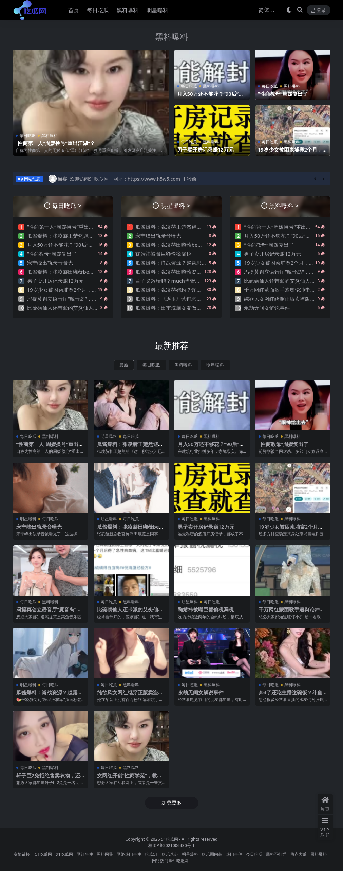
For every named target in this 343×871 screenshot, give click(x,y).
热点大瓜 (298, 853)
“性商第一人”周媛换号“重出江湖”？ (55, 143)
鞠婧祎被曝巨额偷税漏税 (163, 253)
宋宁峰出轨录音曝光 (50, 262)
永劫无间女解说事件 (267, 307)
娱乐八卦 (170, 853)
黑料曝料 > (284, 205)
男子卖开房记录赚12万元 (205, 149)
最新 (123, 365)
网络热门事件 (129, 853)
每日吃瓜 (27, 136)
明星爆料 (190, 853)
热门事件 (234, 853)
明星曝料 (215, 365)
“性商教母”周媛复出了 (283, 94)
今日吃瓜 (254, 853)
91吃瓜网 (169, 838)
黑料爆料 (318, 853)
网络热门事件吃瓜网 (170, 859)
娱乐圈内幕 (212, 853)
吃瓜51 (151, 853)
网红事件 (85, 853)
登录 (318, 10)
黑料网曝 (105, 853)
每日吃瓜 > (66, 205)
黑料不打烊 (276, 853)
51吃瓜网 (43, 853)
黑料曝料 (172, 36)
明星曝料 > (175, 205)
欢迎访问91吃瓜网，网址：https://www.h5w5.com (125, 179)
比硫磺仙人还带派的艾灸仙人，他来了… (72, 307)
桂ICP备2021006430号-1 (171, 844)
